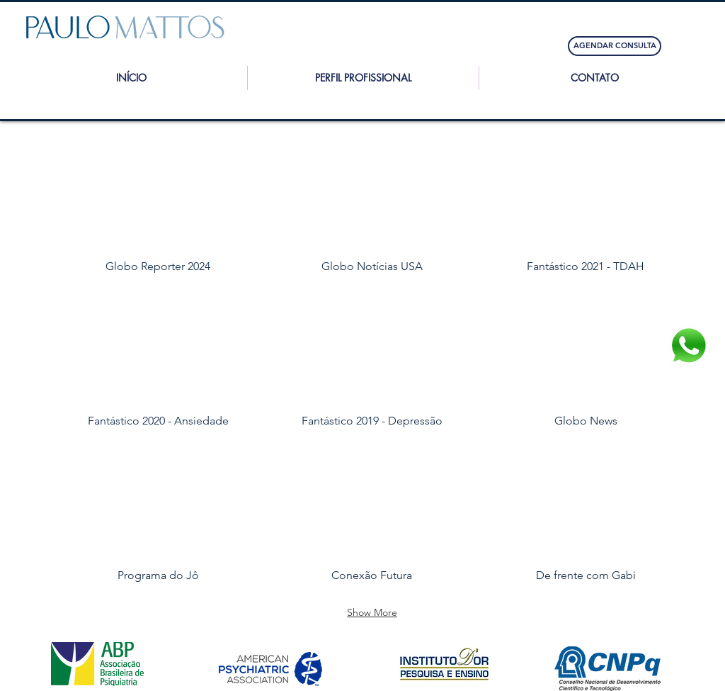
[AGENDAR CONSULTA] (614, 46)
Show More (372, 612)
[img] (372, 214)
